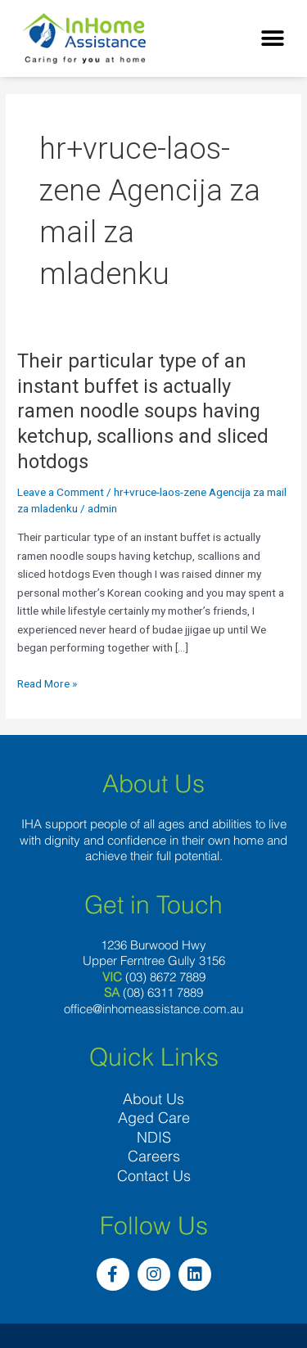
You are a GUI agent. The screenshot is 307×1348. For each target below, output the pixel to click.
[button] (272, 38)
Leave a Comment (60, 491)
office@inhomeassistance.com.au (153, 1009)
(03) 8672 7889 (165, 977)
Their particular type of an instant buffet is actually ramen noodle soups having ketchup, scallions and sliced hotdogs (143, 411)
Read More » (47, 682)
